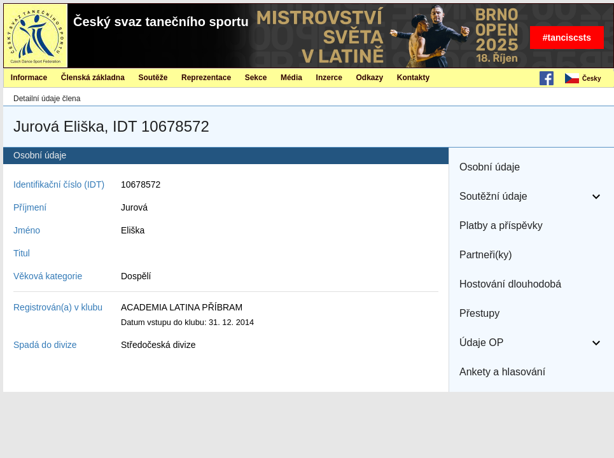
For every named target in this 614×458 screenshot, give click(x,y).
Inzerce (329, 77)
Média (291, 77)
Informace (29, 77)
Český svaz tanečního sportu (161, 22)
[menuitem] (588, 79)
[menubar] (588, 79)
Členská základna (93, 77)
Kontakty (413, 77)
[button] (531, 167)
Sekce (256, 77)
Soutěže (152, 77)
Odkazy (370, 77)
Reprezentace (206, 77)
